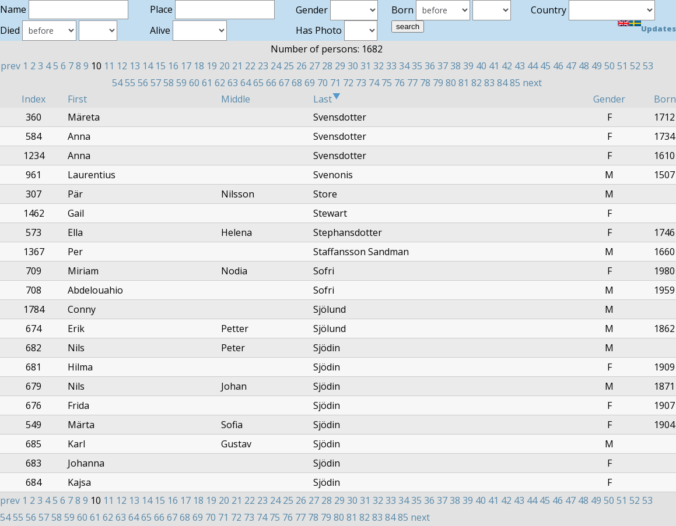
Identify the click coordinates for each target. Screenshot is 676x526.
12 (122, 65)
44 (532, 65)
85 (515, 82)
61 (207, 82)
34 (404, 65)
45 (545, 65)
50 (609, 65)
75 (386, 82)
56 (143, 82)
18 (199, 65)
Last (327, 99)
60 (194, 82)
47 (571, 65)
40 (481, 65)
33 (391, 65)
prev (10, 65)
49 (596, 65)
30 (353, 65)
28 (327, 65)
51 (622, 65)
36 (430, 65)
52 (635, 65)
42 (507, 65)
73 (361, 82)
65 (258, 82)
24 (276, 65)
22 (250, 65)
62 (220, 82)
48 (584, 65)
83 (489, 82)
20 (224, 65)
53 (648, 65)
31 (365, 65)
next (532, 82)
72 (348, 82)
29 (340, 65)
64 (245, 82)
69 (309, 82)
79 (438, 82)
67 (284, 82)
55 (130, 82)
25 (288, 65)
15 (160, 65)
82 (476, 82)
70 (322, 82)
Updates (658, 28)
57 (155, 82)
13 (134, 65)
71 (335, 82)
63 (232, 82)
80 (451, 82)
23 (263, 65)
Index (33, 99)
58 (168, 82)
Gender (609, 99)
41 (494, 65)
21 (237, 65)
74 (374, 82)
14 (147, 65)
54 (117, 82)
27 (314, 65)
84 (502, 82)
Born (665, 99)
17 (186, 65)
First (77, 99)
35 (417, 65)
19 (211, 65)
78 (425, 82)
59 (181, 82)
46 (558, 65)
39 (468, 65)
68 (297, 82)
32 (378, 65)
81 (463, 82)
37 (442, 65)
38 (455, 65)
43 (519, 65)
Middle (235, 99)
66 (271, 82)
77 (412, 82)
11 (109, 65)
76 (399, 82)
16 (173, 65)
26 (301, 65)
